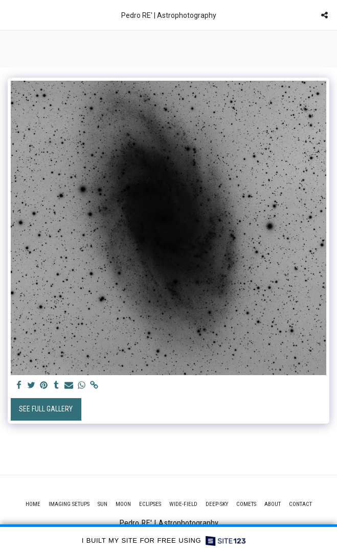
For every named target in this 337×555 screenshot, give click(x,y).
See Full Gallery (46, 409)
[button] (11, 15)
